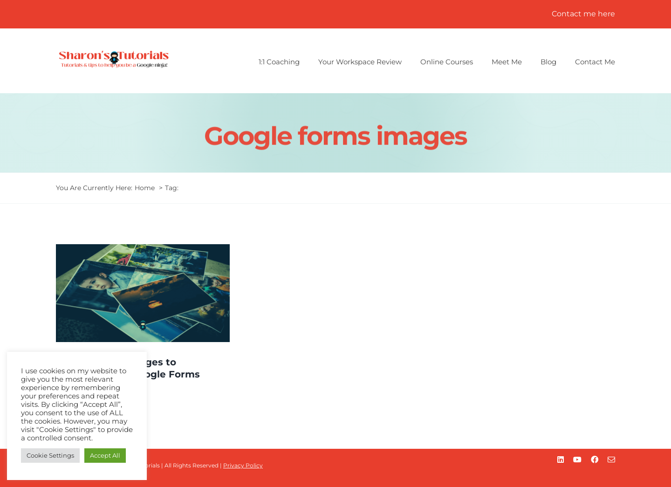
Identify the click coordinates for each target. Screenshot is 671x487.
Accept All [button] (105, 455)
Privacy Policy (243, 465)
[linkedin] (560, 459)
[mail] (611, 459)
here (606, 13)
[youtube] (577, 459)
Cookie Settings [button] (50, 455)
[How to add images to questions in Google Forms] (143, 293)
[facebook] (594, 459)
